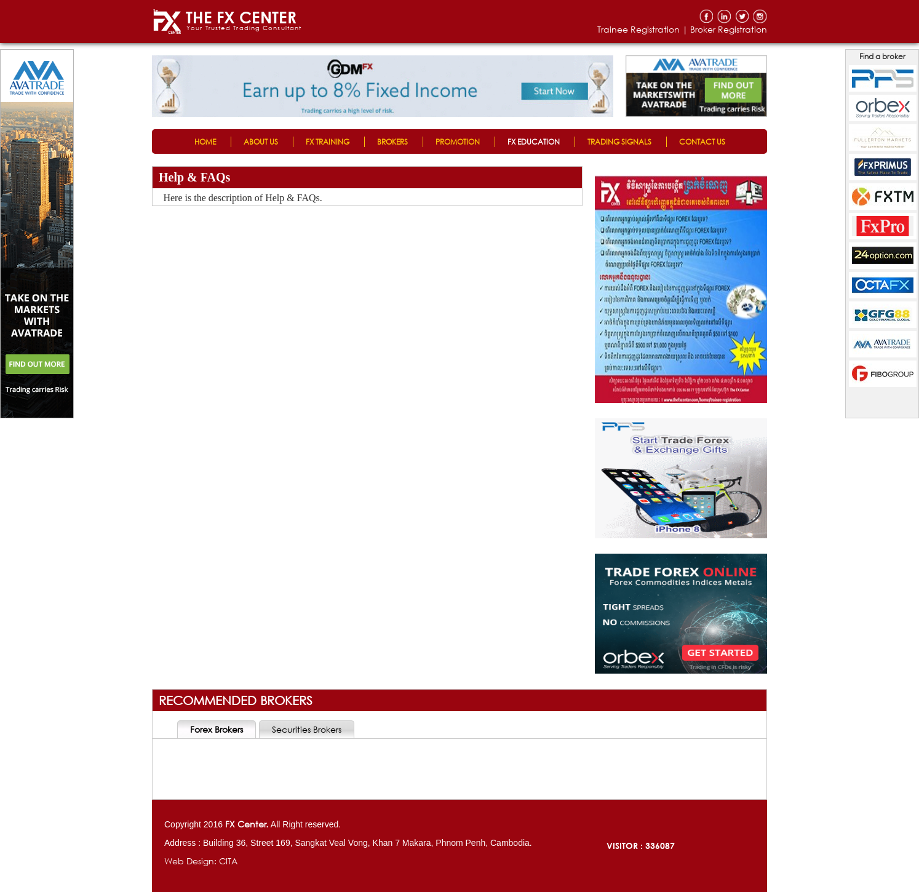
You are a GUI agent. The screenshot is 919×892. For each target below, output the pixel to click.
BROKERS (392, 142)
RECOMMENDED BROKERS (235, 700)
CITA (228, 861)
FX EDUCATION (533, 142)
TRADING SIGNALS (619, 142)
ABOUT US (261, 142)
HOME (205, 142)
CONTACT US (702, 142)
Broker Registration (728, 29)
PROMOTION (458, 142)
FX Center (245, 824)
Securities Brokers (306, 729)
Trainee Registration (638, 29)
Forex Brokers (216, 729)
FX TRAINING (327, 142)
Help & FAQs (194, 177)
